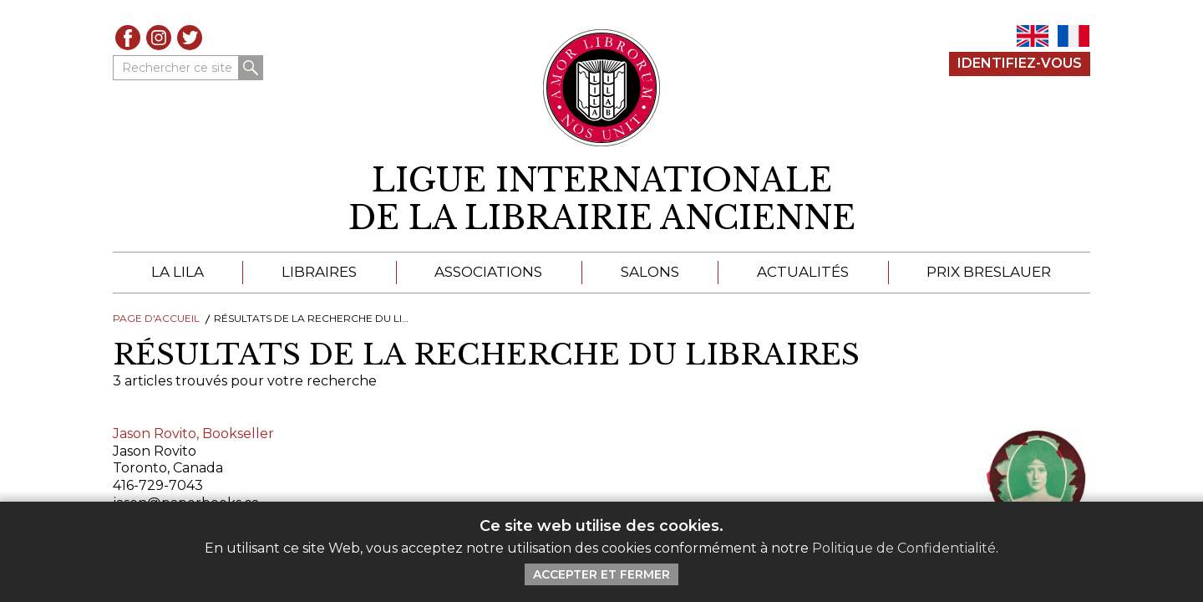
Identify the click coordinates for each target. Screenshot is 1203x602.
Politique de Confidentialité (904, 548)
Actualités (803, 271)
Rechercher (250, 67)
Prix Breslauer (988, 271)
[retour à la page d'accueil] (601, 199)
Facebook (127, 37)
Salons (650, 271)
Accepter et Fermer (601, 574)
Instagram (158, 37)
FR (1073, 36)
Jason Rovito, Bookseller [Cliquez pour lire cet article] (193, 433)
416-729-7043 (158, 485)
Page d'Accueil (156, 318)
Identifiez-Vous (1019, 63)
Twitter (189, 37)
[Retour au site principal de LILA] (602, 87)
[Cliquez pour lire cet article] (1019, 478)
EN (1032, 36)
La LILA (177, 271)
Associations (488, 271)
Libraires (319, 271)
